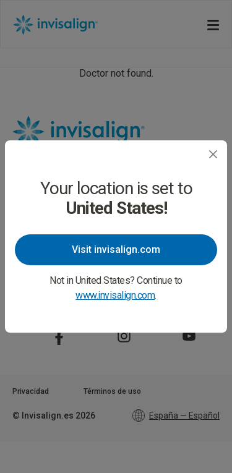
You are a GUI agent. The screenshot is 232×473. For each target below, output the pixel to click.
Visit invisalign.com (116, 249)
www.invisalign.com (115, 295)
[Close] (213, 154)
